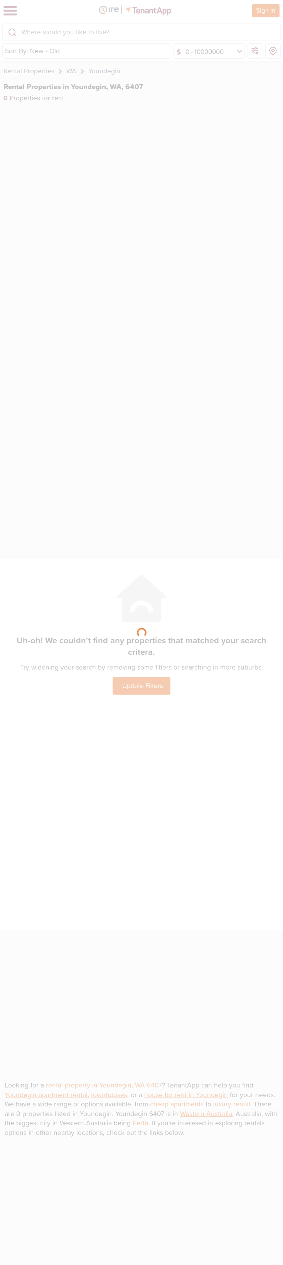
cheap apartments (177, 1104)
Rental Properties (28, 71)
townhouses (109, 1094)
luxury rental (231, 1104)
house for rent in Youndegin (186, 1094)
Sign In (265, 10)
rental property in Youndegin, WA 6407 (104, 1085)
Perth (140, 1123)
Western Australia (206, 1113)
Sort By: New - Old (32, 51)
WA (71, 71)
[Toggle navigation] (10, 10)
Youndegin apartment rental (46, 1094)
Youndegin (104, 71)
